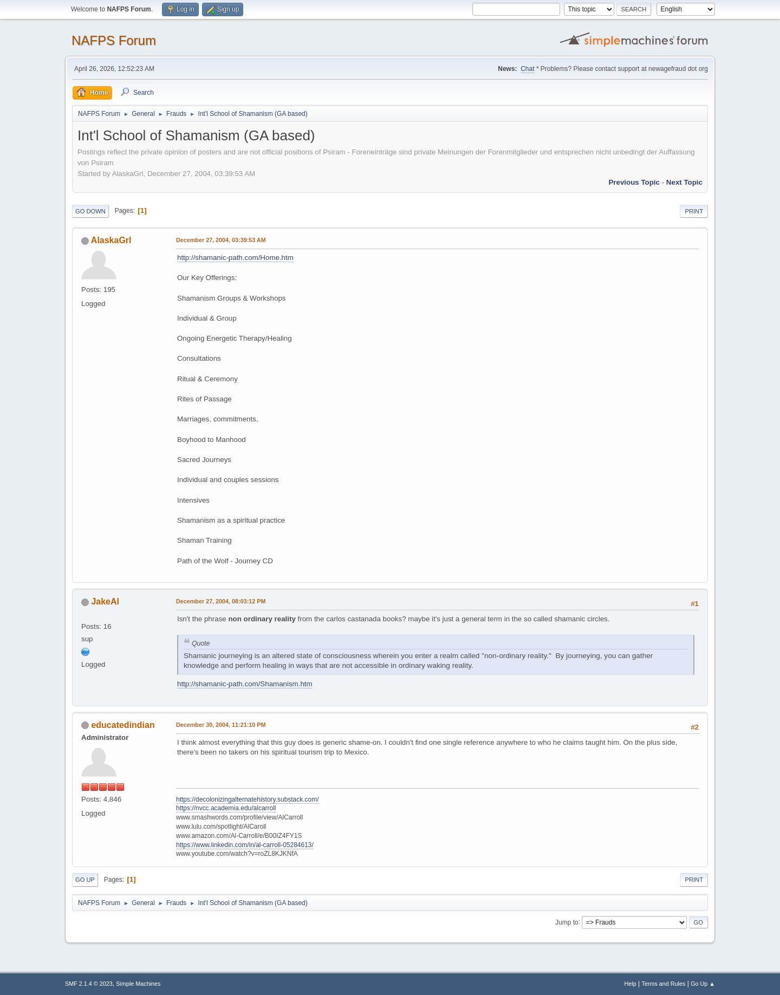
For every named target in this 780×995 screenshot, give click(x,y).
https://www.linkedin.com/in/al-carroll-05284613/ (245, 845)
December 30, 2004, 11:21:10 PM (220, 724)
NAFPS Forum (114, 40)
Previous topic (634, 182)
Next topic (684, 182)
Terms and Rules (664, 983)
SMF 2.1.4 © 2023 (89, 983)
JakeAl (105, 601)
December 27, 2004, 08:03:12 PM (220, 601)
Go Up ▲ (703, 983)
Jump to (566, 922)
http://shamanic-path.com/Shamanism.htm (245, 684)
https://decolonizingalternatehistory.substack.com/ (247, 799)
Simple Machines (138, 983)
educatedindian (122, 725)
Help (630, 983)
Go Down (90, 211)
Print (694, 211)
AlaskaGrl (111, 240)
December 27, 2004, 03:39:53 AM (221, 240)
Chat (527, 69)
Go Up (85, 879)
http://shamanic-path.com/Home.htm (235, 257)
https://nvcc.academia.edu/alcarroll (226, 808)
